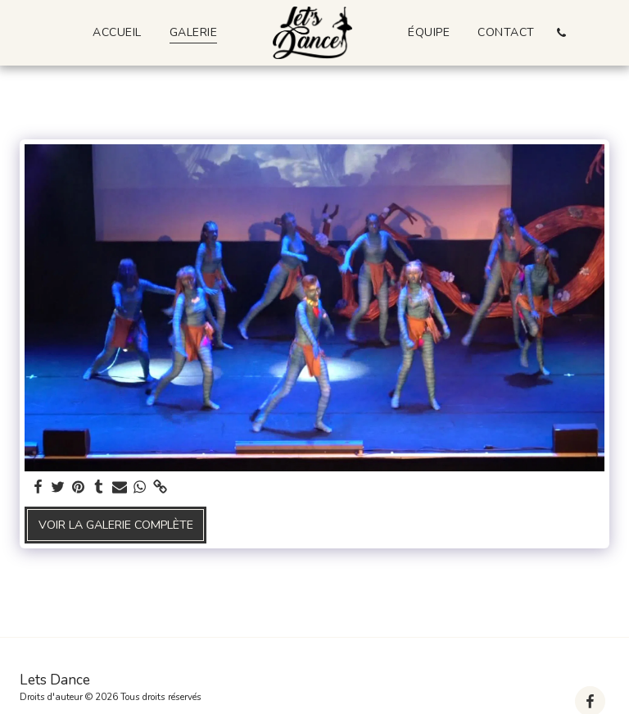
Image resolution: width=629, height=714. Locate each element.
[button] (562, 32)
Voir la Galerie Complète (115, 525)
